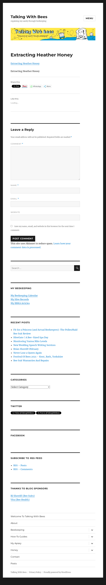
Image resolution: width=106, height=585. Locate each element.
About (14, 523)
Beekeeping (17, 530)
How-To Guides (19, 536)
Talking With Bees (29, 16)
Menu (89, 18)
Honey (14, 550)
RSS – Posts (19, 465)
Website (15, 212)
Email (15, 199)
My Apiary (16, 543)
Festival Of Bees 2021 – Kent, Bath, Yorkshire (38, 356)
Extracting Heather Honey (25, 63)
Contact (15, 556)
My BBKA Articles (20, 303)
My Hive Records (20, 299)
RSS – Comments (23, 469)
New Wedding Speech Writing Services (34, 345)
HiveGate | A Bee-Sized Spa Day (30, 337)
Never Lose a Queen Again (27, 352)
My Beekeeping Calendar (24, 295)
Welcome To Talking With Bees (28, 516)
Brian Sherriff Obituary (26, 349)
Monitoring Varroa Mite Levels (30, 341)
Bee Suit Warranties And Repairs (31, 360)
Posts (14, 563)
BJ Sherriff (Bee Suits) (23, 495)
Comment (17, 144)
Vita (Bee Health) (20, 499)
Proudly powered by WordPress (57, 572)
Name (15, 185)
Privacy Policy (35, 572)
